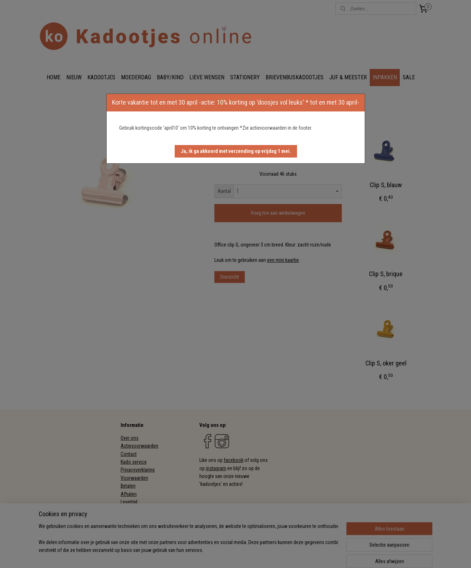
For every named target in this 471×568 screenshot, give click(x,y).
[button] (236, 151)
